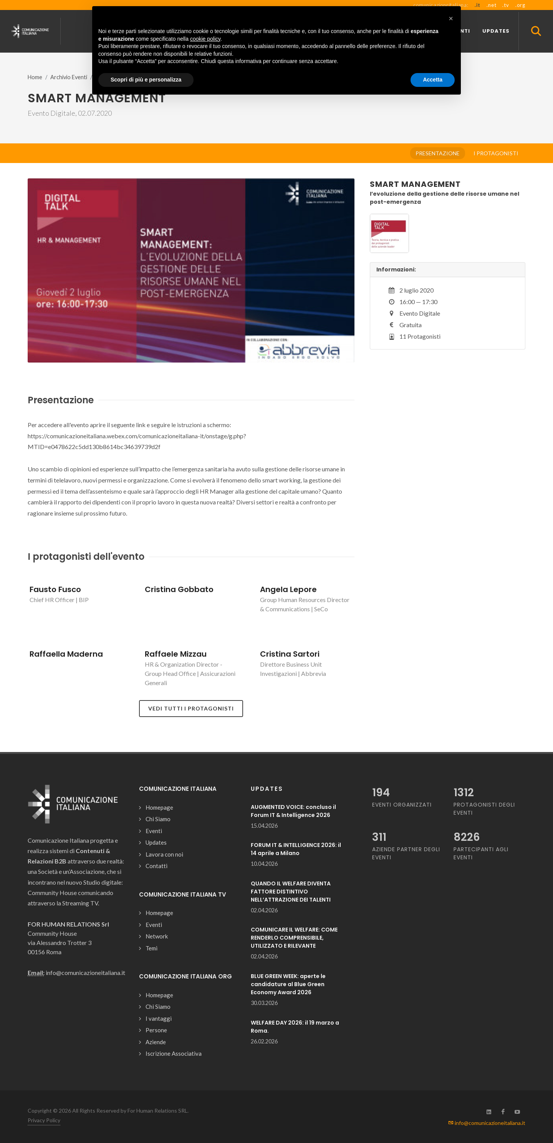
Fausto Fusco (55, 589)
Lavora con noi (164, 854)
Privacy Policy (44, 1120)
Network (157, 936)
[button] (451, 18)
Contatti (156, 865)
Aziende (156, 1041)
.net (491, 5)
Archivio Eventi (68, 77)
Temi (151, 948)
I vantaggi (159, 1018)
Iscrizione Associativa (174, 1053)
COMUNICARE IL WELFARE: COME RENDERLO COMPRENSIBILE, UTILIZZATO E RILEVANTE (294, 938)
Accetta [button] (432, 80)
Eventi (154, 830)
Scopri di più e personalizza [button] (146, 80)
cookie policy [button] (205, 39)
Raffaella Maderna (66, 654)
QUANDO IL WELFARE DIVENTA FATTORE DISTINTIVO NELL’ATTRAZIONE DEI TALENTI (291, 891)
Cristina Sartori (290, 654)
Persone (156, 1030)
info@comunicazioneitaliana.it (486, 1123)
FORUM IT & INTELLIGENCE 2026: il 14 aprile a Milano (296, 849)
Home (35, 77)
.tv (505, 5)
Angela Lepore (288, 589)
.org (520, 5)
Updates (156, 842)
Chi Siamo (158, 818)
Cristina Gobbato (179, 589)
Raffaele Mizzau (176, 654)
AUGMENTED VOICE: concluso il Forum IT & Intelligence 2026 (293, 811)
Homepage (159, 807)
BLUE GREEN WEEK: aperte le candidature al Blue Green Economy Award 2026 (288, 984)
